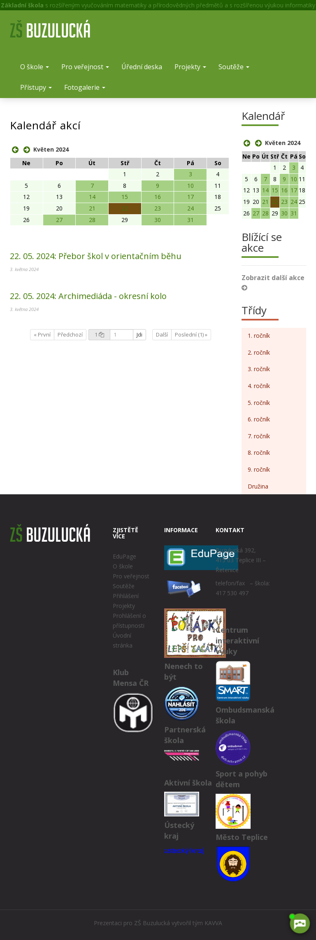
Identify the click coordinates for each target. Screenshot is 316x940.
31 (190, 220)
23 (157, 208)
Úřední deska (141, 66)
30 (157, 220)
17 (190, 197)
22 (124, 208)
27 (59, 220)
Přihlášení (126, 596)
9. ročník (259, 469)
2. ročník (259, 352)
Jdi (139, 334)
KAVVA (213, 923)
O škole (34, 66)
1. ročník (259, 335)
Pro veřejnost (85, 66)
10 (190, 185)
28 (92, 220)
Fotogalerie (84, 87)
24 (190, 208)
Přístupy (36, 87)
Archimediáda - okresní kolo (88, 296)
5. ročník (259, 403)
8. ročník (259, 452)
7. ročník (259, 436)
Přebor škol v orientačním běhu (95, 256)
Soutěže (233, 66)
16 (157, 197)
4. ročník (259, 386)
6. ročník (259, 419)
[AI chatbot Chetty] (299, 923)
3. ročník (259, 369)
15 (124, 197)
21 (92, 208)
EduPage (124, 556)
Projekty (190, 66)
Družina (258, 486)
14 (92, 197)
